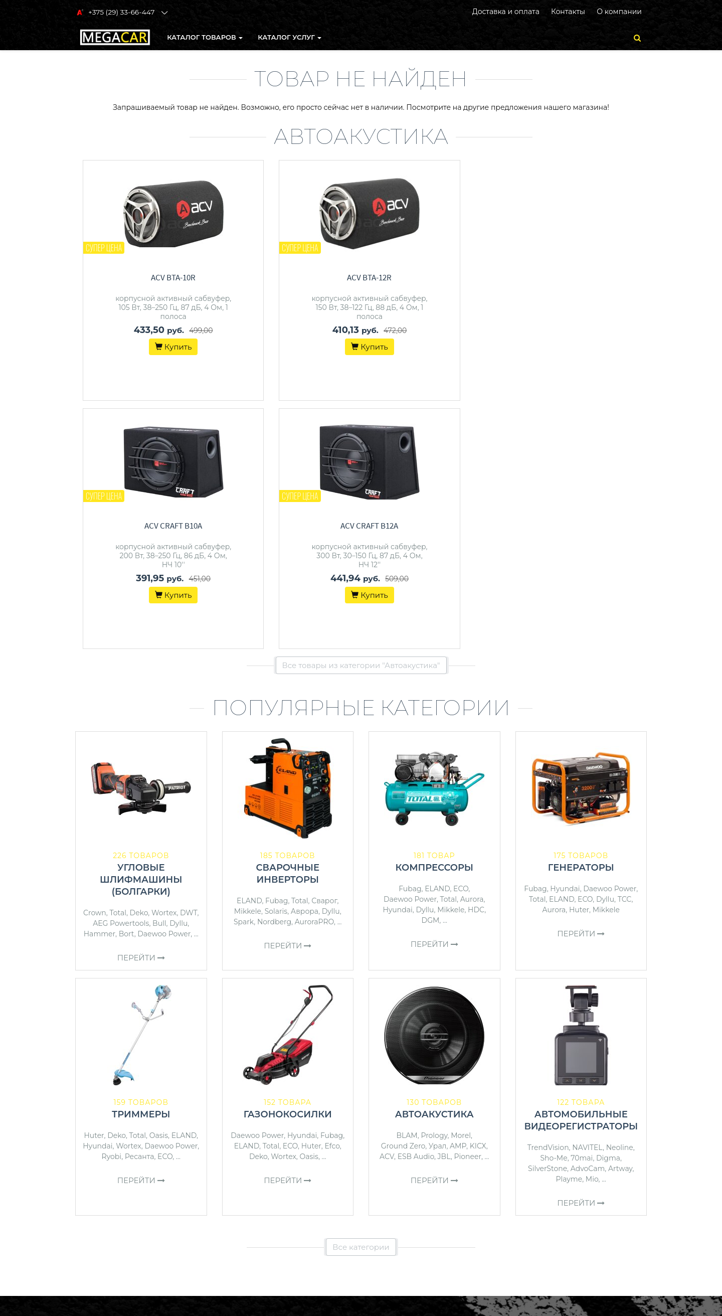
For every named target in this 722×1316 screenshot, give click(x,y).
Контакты (568, 11)
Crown (94, 664)
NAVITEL (587, 899)
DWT (188, 664)
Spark (244, 673)
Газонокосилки (288, 866)
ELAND (249, 652)
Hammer (99, 685)
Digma (608, 909)
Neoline (619, 899)
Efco (331, 897)
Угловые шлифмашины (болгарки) (141, 631)
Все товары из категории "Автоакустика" (361, 417)
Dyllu (178, 675)
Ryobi (112, 908)
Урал (438, 897)
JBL (444, 908)
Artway (620, 920)
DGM (431, 672)
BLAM (407, 887)
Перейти (141, 709)
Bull (159, 675)
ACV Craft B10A (442, 277)
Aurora (472, 650)
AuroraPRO (314, 673)
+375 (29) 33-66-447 (565, 1124)
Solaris (276, 663)
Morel (461, 887)
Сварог (324, 652)
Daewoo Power (164, 685)
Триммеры (141, 866)
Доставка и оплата (505, 11)
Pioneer (467, 908)
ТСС (625, 650)
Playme (569, 930)
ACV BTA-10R (148, 277)
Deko (139, 664)
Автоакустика (434, 866)
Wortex (164, 664)
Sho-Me (553, 909)
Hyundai (397, 661)
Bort (126, 685)
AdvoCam (588, 920)
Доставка (384, 1137)
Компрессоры (434, 619)
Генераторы (581, 619)
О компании (619, 11)
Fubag (276, 652)
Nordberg (274, 673)
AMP (458, 897)
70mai (582, 909)
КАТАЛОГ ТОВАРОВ (205, 37)
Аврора (304, 663)
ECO (460, 640)
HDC (476, 661)
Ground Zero (403, 897)
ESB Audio (416, 908)
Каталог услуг (290, 37)
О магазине (388, 1150)
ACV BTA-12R (295, 277)
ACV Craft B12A (588, 277)
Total (117, 664)
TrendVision (548, 899)
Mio (592, 930)
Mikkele (247, 663)
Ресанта (139, 908)
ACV (387, 908)
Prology (434, 887)
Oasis (158, 887)
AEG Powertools (121, 675)
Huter (579, 661)
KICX (478, 897)
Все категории (360, 999)
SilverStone (547, 920)
